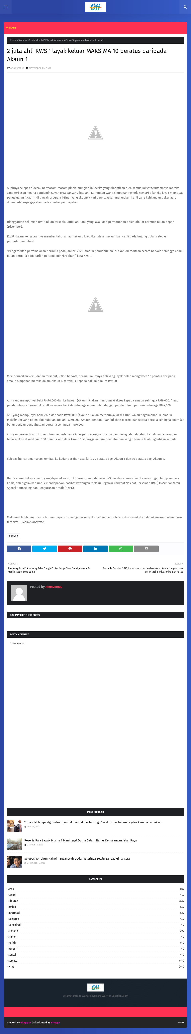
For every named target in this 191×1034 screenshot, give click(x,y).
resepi (96, 948)
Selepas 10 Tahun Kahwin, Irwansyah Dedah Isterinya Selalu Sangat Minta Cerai (77, 858)
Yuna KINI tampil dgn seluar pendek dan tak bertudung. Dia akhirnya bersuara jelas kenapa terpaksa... (93, 822)
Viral (96, 966)
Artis (96, 888)
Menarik (96, 930)
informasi (96, 912)
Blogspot (25, 1022)
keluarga (96, 918)
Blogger (55, 1022)
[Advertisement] (95, 773)
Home (13, 40)
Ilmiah (96, 906)
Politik (96, 942)
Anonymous (17, 67)
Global (96, 894)
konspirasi (96, 924)
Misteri (96, 936)
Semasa (22, 40)
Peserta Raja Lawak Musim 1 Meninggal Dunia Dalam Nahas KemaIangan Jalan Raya (80, 840)
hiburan (96, 900)
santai (96, 954)
